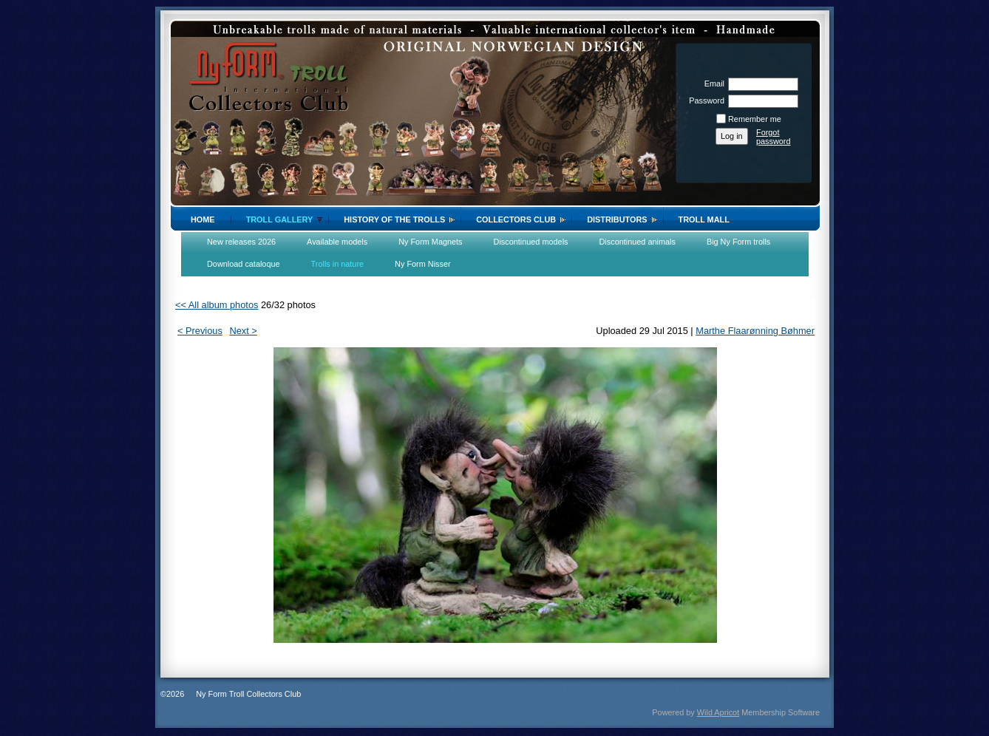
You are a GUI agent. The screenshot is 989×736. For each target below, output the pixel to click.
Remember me (754, 119)
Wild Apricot (718, 712)
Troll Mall (704, 219)
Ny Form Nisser (423, 263)
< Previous (199, 330)
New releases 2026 (241, 241)
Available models (337, 241)
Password (704, 100)
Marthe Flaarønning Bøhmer (755, 330)
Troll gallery (279, 219)
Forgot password (773, 137)
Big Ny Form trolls (738, 241)
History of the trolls (394, 219)
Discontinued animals (637, 241)
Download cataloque (243, 263)
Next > (242, 330)
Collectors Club (516, 219)
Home (203, 219)
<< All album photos (216, 304)
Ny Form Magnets (430, 241)
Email (711, 83)
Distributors (617, 219)
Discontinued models (531, 241)
